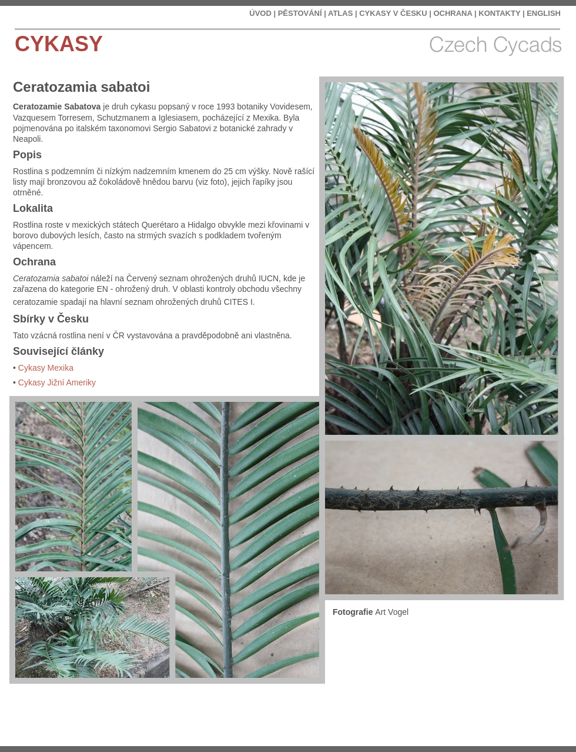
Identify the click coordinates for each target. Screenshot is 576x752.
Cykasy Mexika (45, 367)
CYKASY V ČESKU (393, 13)
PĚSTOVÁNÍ (300, 13)
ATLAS (340, 13)
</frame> (502, 716)
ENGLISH (544, 13)
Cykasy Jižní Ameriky (57, 382)
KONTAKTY (499, 13)
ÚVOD (260, 13)
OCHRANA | (454, 13)
